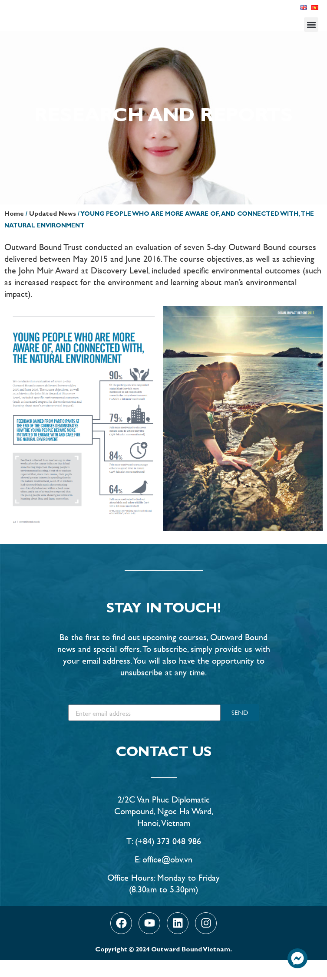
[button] (311, 24)
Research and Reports (163, 134)
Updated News (52, 231)
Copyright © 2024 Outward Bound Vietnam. (163, 967)
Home (14, 231)
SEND (239, 729)
